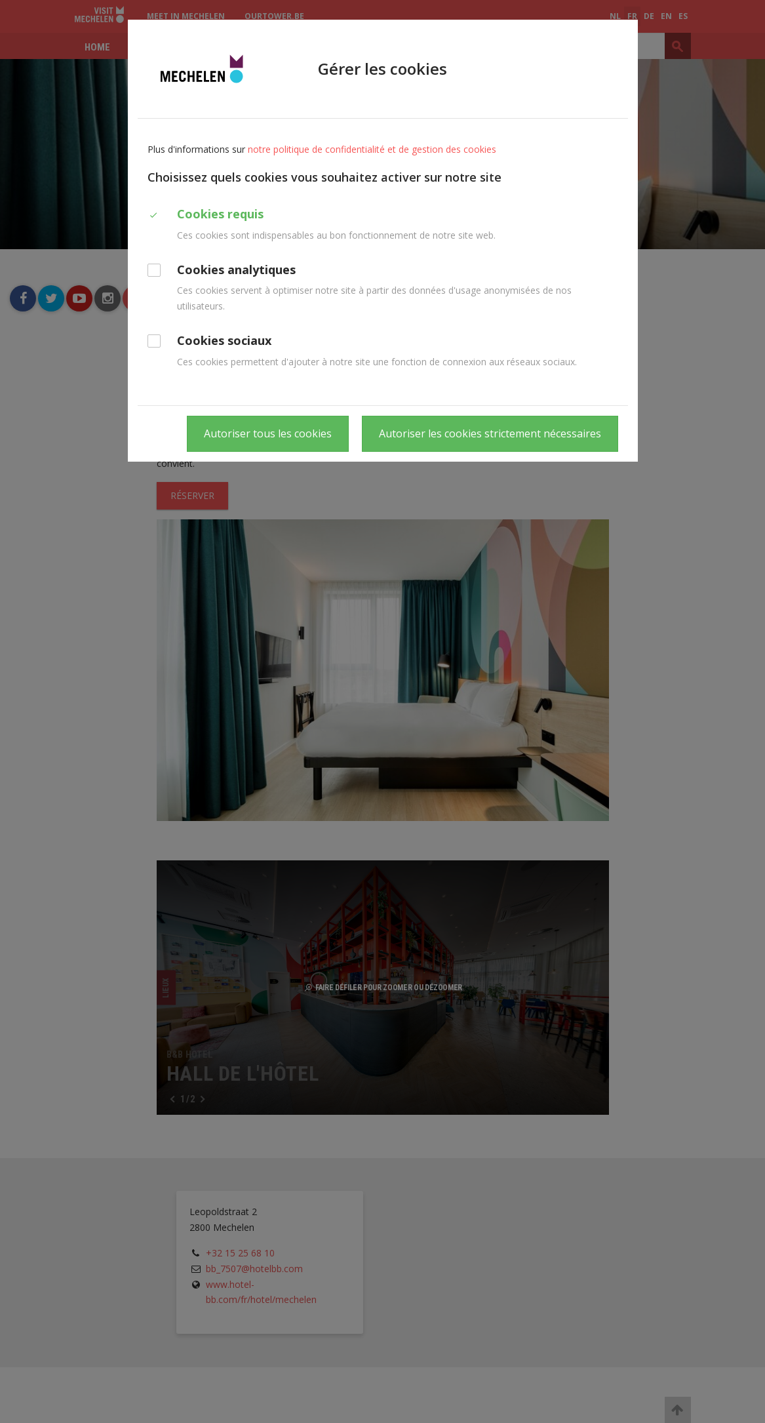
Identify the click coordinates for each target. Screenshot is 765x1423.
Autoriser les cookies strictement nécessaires (490, 433)
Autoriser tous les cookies (268, 433)
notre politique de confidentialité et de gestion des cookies (372, 149)
